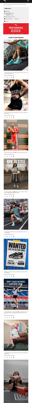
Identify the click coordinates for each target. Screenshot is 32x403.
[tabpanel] (16, 29)
